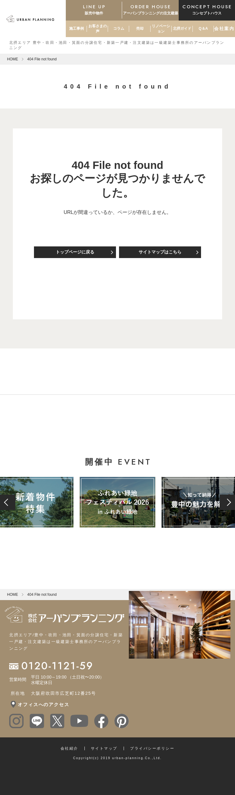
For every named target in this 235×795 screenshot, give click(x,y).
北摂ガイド (182, 28)
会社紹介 (69, 748)
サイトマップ (104, 748)
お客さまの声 (97, 28)
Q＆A (203, 28)
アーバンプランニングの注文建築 (150, 9)
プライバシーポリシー (152, 748)
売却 (140, 28)
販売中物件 (94, 9)
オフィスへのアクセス (43, 704)
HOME (12, 59)
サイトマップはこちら (160, 251)
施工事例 (76, 28)
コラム (118, 28)
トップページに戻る (75, 251)
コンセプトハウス (207, 9)
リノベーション (161, 28)
